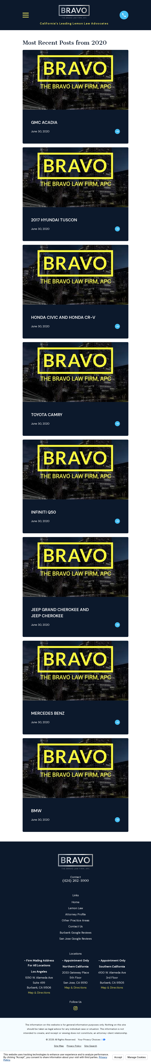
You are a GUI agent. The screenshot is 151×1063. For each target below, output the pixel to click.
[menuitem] (59, 1046)
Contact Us (75, 926)
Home (75, 902)
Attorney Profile (75, 914)
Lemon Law (75, 908)
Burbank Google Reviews (75, 932)
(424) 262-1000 (75, 880)
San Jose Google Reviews (75, 938)
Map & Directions (39, 992)
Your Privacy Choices (91, 1039)
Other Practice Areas (75, 920)
